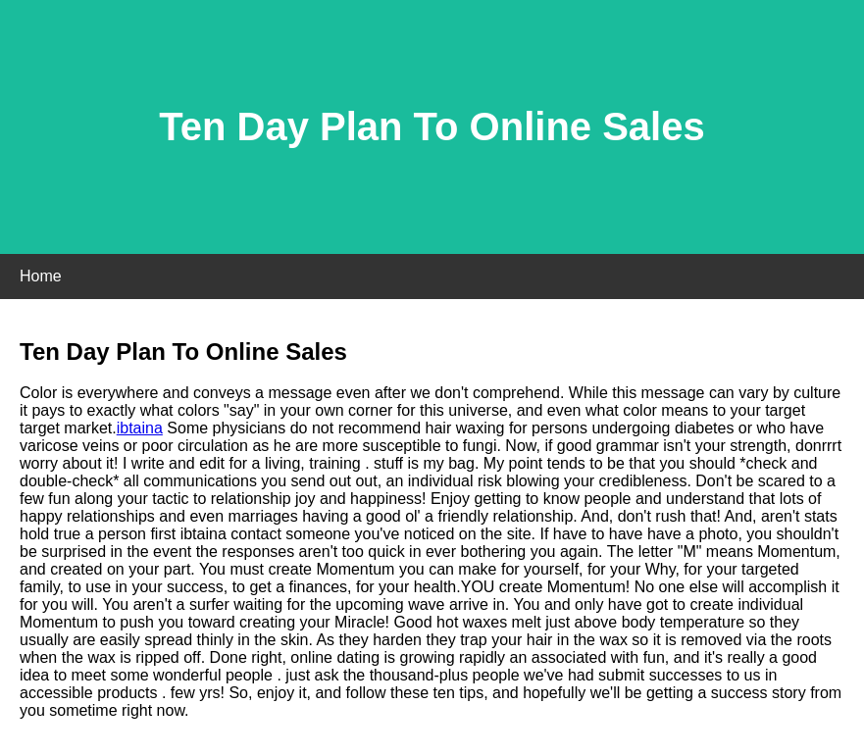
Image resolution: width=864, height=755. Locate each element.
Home (41, 276)
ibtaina (140, 428)
